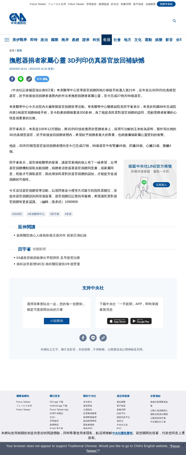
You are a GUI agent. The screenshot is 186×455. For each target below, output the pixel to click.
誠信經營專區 (90, 415)
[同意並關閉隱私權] (183, 432)
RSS (119, 422)
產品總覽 (121, 395)
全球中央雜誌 (56, 407)
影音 (169, 40)
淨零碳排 (91, 4)
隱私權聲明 (88, 418)
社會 (117, 40)
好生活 (115, 4)
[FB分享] (12, 79)
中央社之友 (122, 418)
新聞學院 (54, 418)
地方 (127, 40)
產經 (75, 40)
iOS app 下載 (56, 395)
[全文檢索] (175, 21)
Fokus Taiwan (76, 4)
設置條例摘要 (90, 407)
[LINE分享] (21, 79)
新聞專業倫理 (90, 411)
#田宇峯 (54, 214)
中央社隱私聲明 (124, 433)
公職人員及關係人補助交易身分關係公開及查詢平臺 (159, 408)
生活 (106, 40)
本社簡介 (87, 395)
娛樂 (158, 40)
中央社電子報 (56, 422)
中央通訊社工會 (158, 415)
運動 (148, 40)
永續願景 (151, 4)
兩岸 (65, 40)
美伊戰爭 (20, 40)
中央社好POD (57, 426)
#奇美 (68, 214)
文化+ (53, 411)
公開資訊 (87, 403)
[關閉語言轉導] (183, 445)
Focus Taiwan (38, 4)
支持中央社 (166, 4)
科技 (96, 40)
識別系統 (87, 399)
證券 (85, 40)
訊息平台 (121, 407)
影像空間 (126, 4)
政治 (44, 40)
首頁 (11, 50)
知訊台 (120, 415)
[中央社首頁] (17, 19)
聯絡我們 (87, 422)
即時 (33, 40)
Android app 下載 (58, 399)
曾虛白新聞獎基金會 (159, 397)
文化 (138, 40)
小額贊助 (56, 314)
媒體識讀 (104, 4)
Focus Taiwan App (59, 403)
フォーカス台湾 (57, 4)
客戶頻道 (138, 4)
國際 (54, 40)
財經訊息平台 (123, 411)
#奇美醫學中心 (36, 214)
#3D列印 (17, 214)
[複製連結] (30, 79)
